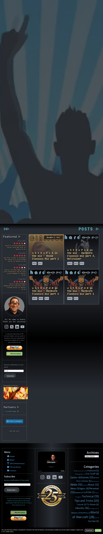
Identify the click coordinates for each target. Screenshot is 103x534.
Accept (98, 530)
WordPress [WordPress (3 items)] (85, 513)
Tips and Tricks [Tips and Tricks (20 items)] (87, 500)
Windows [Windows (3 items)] (75, 513)
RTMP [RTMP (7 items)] (90, 492)
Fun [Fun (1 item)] (84, 474)
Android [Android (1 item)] (80, 471)
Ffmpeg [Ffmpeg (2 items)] (78, 474)
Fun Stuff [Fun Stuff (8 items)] (92, 473)
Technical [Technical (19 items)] (90, 496)
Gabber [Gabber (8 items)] (75, 477)
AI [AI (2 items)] (75, 471)
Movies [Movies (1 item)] (85, 485)
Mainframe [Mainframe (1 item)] (95, 481)
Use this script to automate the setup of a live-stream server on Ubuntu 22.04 (15, 259)
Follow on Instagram (15, 421)
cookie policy (9, 531)
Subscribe (10, 376)
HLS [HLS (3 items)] (80, 481)
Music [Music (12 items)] (93, 484)
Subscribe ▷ (12, 490)
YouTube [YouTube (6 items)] (93, 521)
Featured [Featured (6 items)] (93, 470)
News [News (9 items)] (75, 488)
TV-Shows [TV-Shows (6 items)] (93, 504)
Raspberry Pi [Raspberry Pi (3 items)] (80, 493)
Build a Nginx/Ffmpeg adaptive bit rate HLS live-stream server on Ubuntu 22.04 (15, 286)
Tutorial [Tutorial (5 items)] (81, 504)
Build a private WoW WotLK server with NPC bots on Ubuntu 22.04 (16, 247)
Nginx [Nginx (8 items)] (84, 488)
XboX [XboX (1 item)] (97, 517)
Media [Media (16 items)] (76, 484)
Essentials (89, 530)
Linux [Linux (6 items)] (87, 481)
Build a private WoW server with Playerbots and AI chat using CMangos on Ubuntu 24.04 (15, 272)
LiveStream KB (12, 411)
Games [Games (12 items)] (87, 477)
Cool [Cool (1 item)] (85, 471)
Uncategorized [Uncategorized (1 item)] (94, 508)
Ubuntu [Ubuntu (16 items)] (82, 508)
